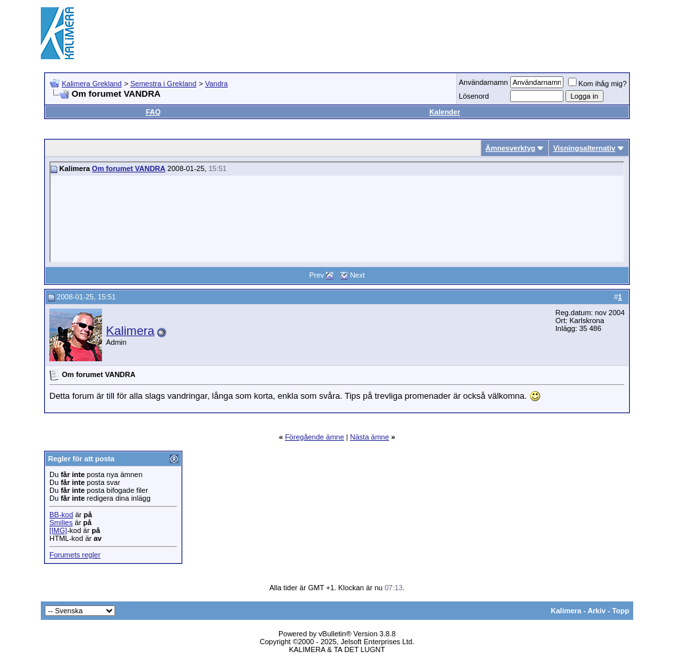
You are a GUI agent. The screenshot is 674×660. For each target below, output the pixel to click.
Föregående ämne (314, 437)
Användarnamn (483, 82)
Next (357, 275)
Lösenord (474, 96)
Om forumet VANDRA (129, 168)
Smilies (60, 522)
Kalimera (130, 331)
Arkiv (597, 611)
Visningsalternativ (584, 148)
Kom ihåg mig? (597, 84)
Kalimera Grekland (92, 84)
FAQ (153, 112)
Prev (316, 275)
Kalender (444, 112)
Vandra (216, 84)
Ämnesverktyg (510, 148)
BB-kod (61, 515)
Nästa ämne (369, 437)
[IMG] (58, 530)
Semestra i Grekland (163, 84)
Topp (620, 611)
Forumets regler (75, 555)
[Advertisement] (393, 33)
